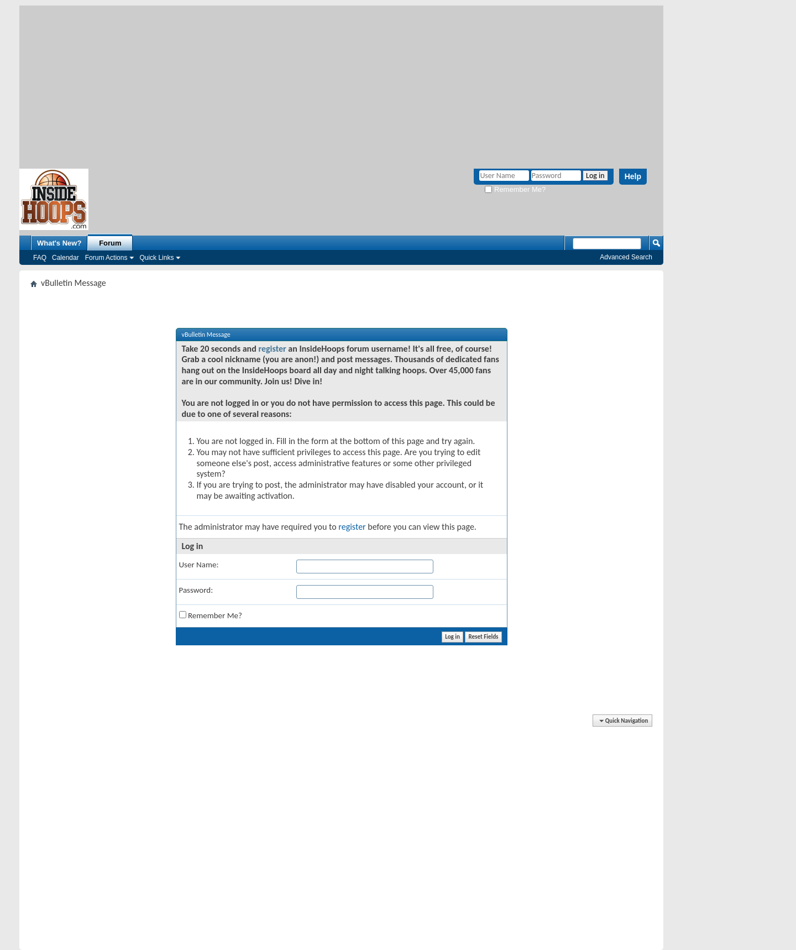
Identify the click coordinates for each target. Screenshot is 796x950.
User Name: (199, 565)
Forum (110, 243)
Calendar (65, 258)
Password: (196, 590)
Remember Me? (515, 189)
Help (633, 176)
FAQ (39, 258)
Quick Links (156, 258)
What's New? (59, 243)
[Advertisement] (341, 83)
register (272, 348)
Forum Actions (106, 258)
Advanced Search (626, 257)
